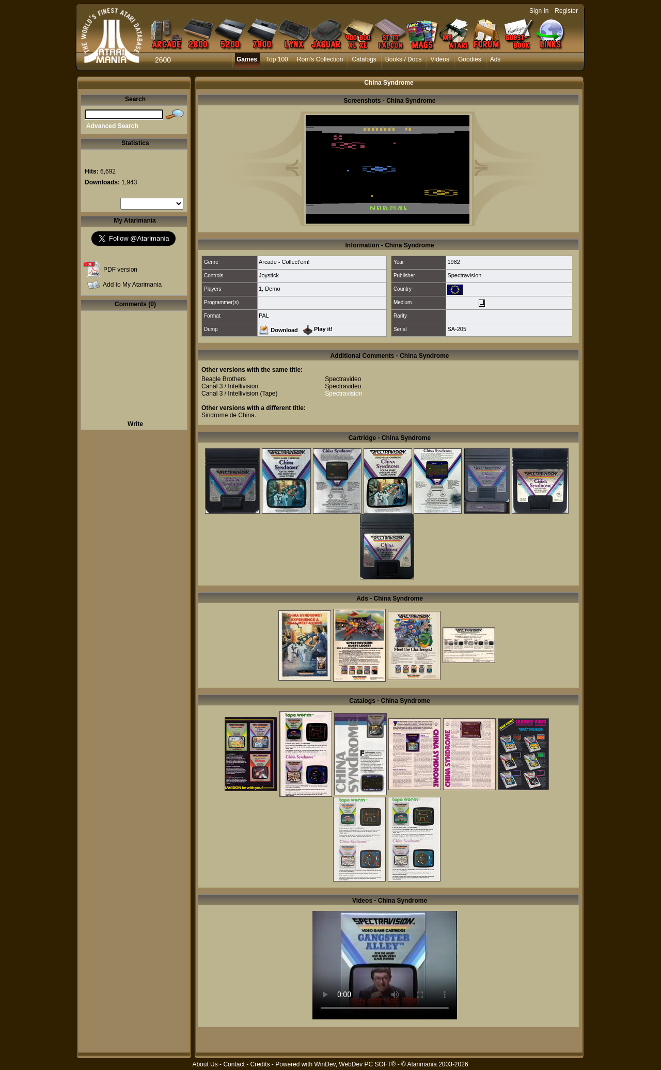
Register (566, 10)
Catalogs (364, 59)
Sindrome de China (228, 415)
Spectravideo (343, 379)
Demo (272, 289)
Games (247, 59)
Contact (233, 1064)
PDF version (120, 269)
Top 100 (277, 59)
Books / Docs (403, 59)
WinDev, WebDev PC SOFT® (355, 1064)
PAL (264, 315)
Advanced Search (112, 126)
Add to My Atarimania (132, 284)
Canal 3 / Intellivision (229, 386)
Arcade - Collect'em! (284, 262)
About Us (204, 1064)
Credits (260, 1064)
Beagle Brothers (223, 379)
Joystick (269, 275)
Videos (439, 59)
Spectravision (464, 275)
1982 (453, 262)
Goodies (469, 59)
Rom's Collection (320, 59)
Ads (495, 59)
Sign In (538, 10)
